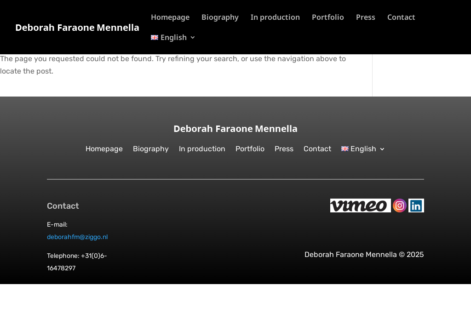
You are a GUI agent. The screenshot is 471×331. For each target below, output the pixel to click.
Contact (401, 18)
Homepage (170, 18)
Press (365, 18)
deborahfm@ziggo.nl (77, 237)
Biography (220, 18)
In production (275, 18)
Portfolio (328, 18)
